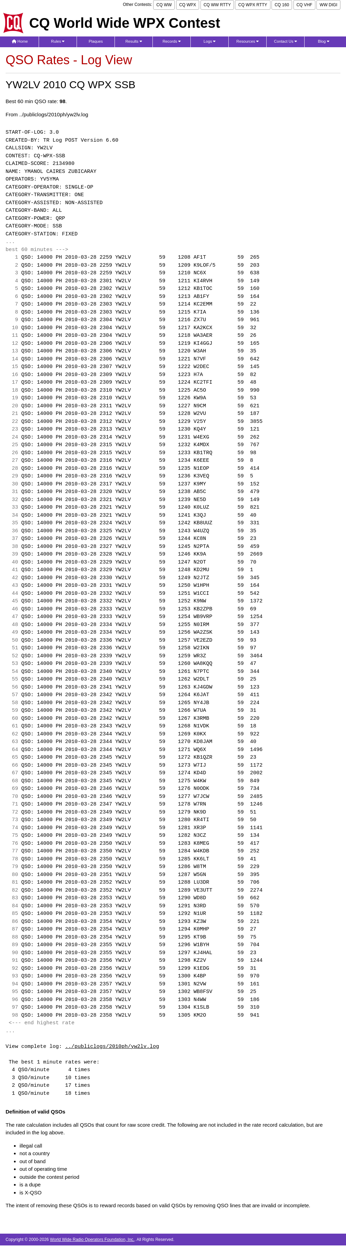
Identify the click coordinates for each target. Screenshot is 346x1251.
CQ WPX (187, 4)
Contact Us (285, 41)
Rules (58, 41)
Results (133, 41)
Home (20, 41)
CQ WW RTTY (217, 4)
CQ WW (164, 4)
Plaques (96, 41)
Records (172, 41)
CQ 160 (282, 4)
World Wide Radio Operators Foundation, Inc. (92, 1239)
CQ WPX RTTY (252, 4)
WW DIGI (328, 4)
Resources (247, 41)
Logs (210, 41)
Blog (323, 41)
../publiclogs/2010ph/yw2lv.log (112, 1046)
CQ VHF (304, 4)
